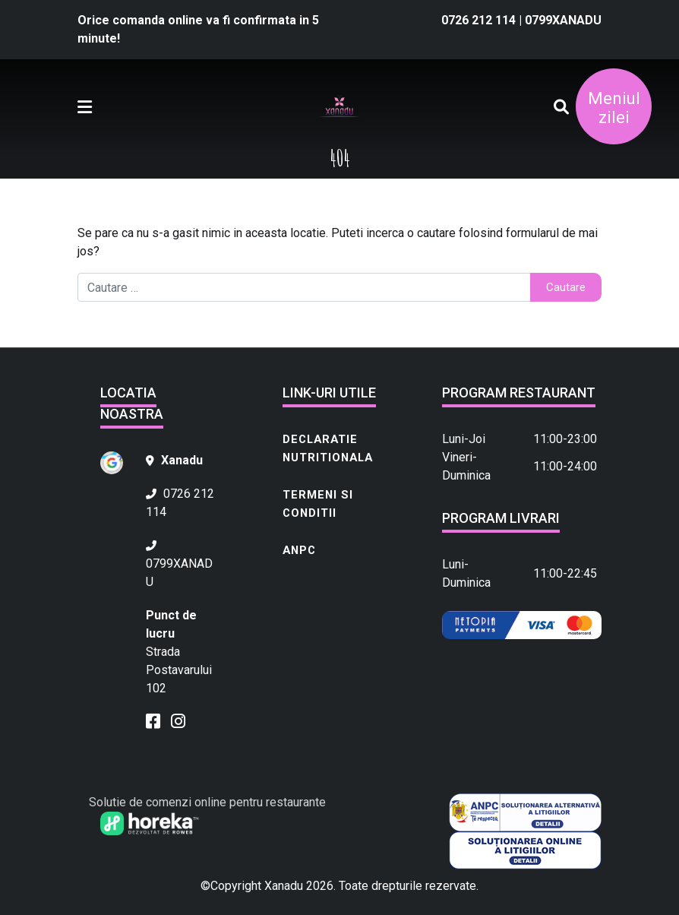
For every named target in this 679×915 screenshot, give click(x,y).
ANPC (299, 550)
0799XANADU (563, 20)
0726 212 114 (480, 20)
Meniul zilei (614, 108)
